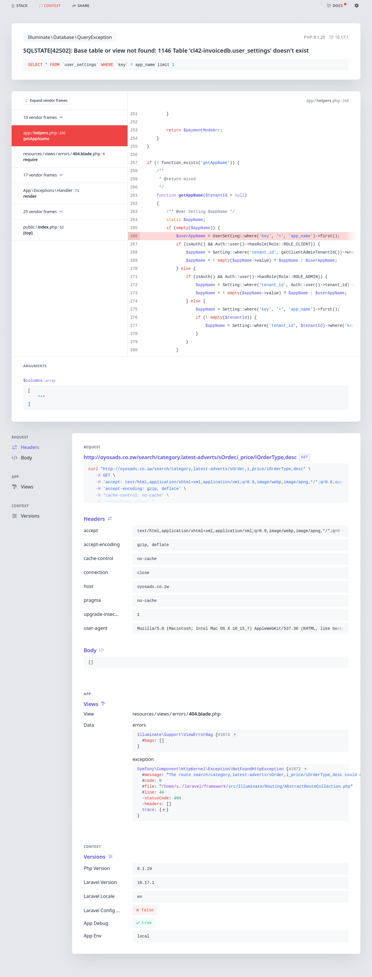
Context (20, 505)
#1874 (227, 734)
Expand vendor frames (46, 100)
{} (187, 740)
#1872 (298, 769)
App (15, 476)
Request (20, 437)
